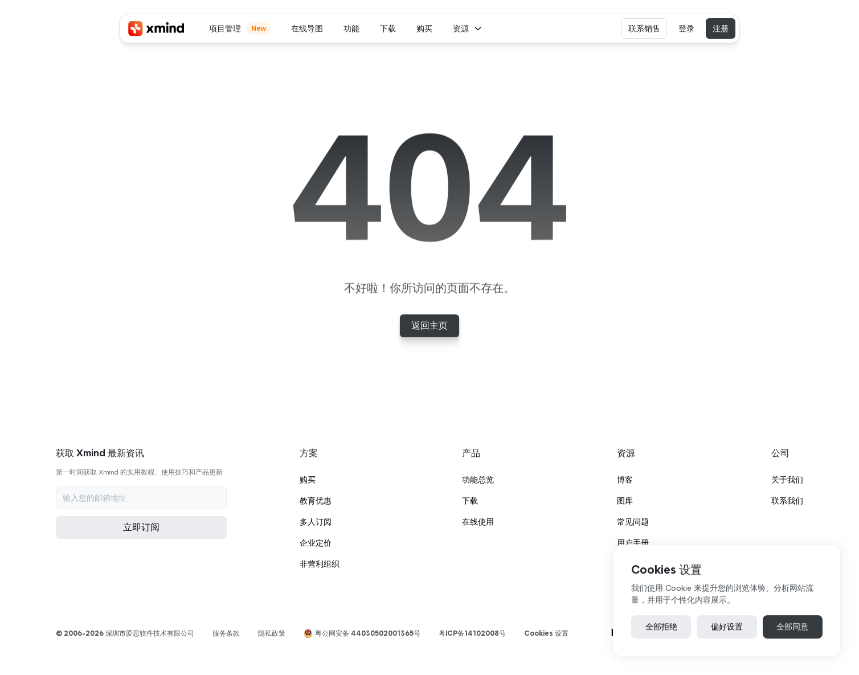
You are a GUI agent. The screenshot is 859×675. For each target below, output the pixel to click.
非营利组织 (319, 564)
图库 (625, 501)
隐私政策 (271, 633)
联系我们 (787, 501)
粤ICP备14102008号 (472, 633)
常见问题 (633, 522)
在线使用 (478, 522)
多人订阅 (316, 522)
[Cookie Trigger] (546, 633)
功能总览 (478, 480)
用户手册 (633, 543)
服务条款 (226, 633)
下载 (470, 501)
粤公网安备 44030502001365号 (367, 633)
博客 (625, 480)
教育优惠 (316, 501)
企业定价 (316, 543)
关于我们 (787, 480)
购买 (308, 480)
